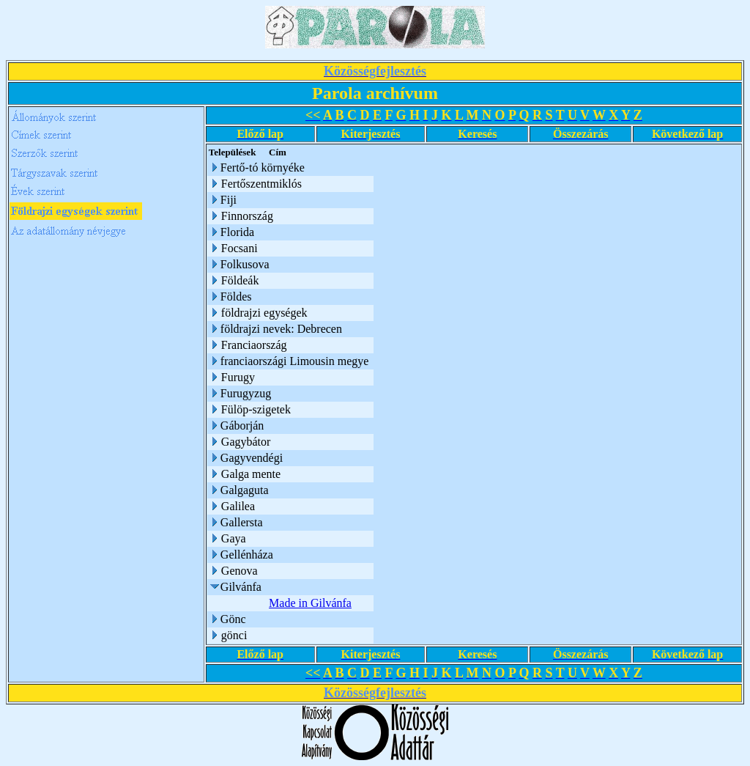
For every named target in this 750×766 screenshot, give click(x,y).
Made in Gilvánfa (310, 603)
